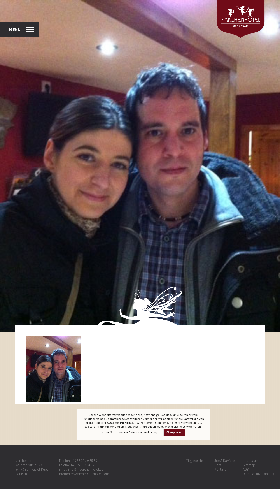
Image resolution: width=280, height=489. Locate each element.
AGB (246, 469)
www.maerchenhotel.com (90, 473)
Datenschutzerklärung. (143, 432)
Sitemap (249, 465)
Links (217, 465)
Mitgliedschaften (197, 460)
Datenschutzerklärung (258, 473)
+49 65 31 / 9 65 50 (84, 460)
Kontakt (220, 469)
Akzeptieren (174, 432)
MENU (15, 29)
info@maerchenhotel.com (87, 469)
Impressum (251, 460)
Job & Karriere (224, 460)
